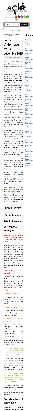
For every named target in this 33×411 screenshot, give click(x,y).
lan (16, 19)
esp (24, 16)
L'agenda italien (11, 405)
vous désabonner (17, 407)
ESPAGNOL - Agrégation (12, 278)
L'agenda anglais (12, 398)
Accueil (12, 34)
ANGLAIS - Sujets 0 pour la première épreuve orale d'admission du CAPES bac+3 (14, 231)
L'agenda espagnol (12, 403)
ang (19, 16)
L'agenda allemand (12, 395)
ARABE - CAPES (9, 317)
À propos (17, 34)
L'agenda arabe (11, 400)
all (15, 16)
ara (21, 16)
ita (27, 16)
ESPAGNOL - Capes (10, 289)
